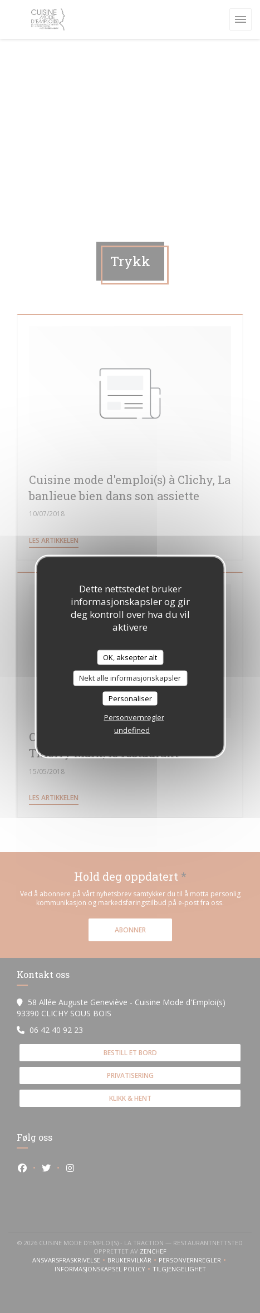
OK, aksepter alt (130, 657)
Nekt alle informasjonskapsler (130, 678)
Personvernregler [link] (134, 717)
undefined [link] (132, 730)
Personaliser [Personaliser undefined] (130, 698)
